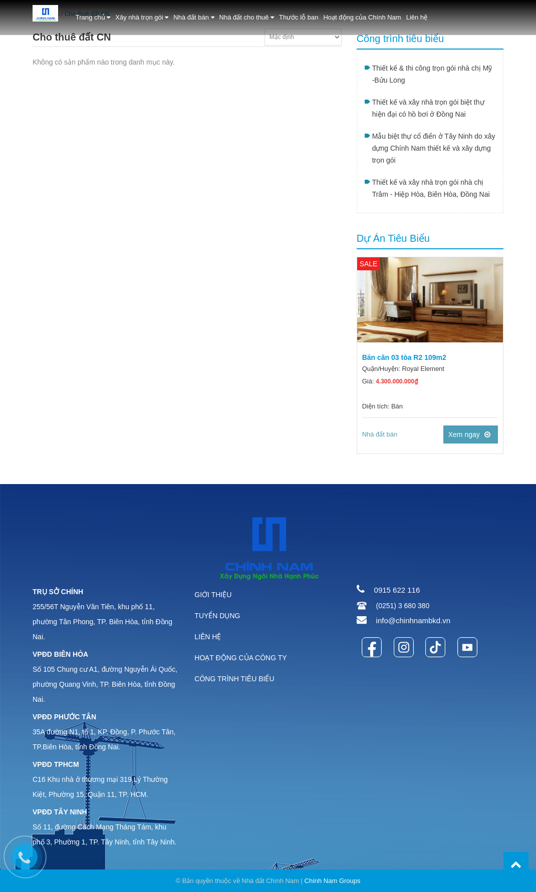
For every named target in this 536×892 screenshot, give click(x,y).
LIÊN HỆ (207, 637)
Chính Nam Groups (333, 880)
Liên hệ (416, 17)
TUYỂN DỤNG (217, 616)
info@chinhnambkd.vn (413, 620)
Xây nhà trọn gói (141, 17)
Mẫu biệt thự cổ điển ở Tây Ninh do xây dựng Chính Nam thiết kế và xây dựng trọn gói (433, 148)
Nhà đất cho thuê (246, 17)
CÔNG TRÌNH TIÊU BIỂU (234, 679)
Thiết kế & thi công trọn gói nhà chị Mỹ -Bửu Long (432, 74)
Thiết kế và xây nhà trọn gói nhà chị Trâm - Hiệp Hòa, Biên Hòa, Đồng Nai (431, 188)
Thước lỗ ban (298, 17)
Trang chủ (93, 17)
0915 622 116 (397, 590)
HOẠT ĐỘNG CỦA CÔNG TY (240, 658)
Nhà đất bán (193, 17)
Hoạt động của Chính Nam (362, 17)
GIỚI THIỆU (212, 595)
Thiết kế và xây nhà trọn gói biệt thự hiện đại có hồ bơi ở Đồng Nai (428, 108)
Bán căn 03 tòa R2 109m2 (404, 357)
